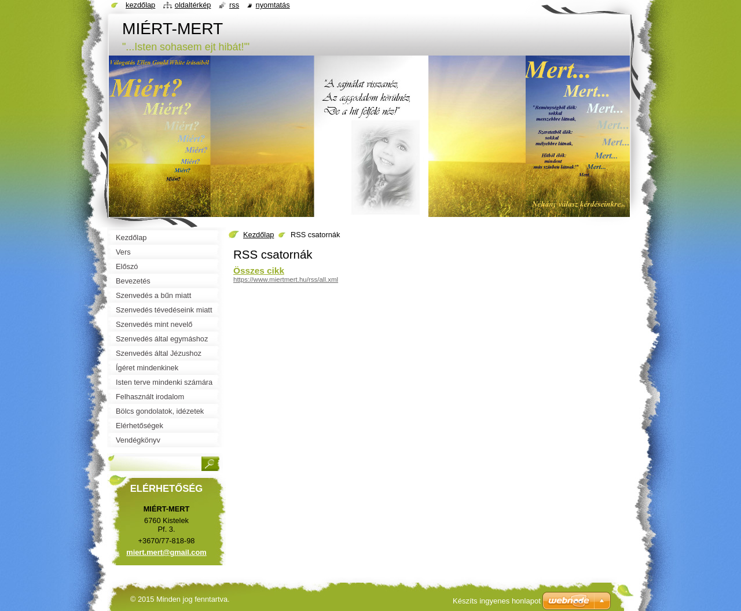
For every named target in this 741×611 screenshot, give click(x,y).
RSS (234, 5)
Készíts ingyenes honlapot (497, 601)
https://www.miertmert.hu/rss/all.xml (285, 279)
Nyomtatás (273, 5)
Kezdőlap (258, 234)
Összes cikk (258, 270)
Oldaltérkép (193, 5)
